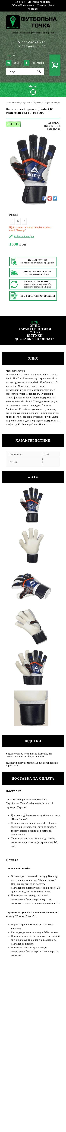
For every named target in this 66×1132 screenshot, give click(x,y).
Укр (9, 55)
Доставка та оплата (39, 2)
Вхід (12, 63)
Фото (35, 332)
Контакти (33, 8)
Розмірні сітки (45, 5)
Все (34, 322)
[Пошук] (25, 71)
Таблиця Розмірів (24, 236)
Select (45, 454)
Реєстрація (34, 63)
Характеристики (34, 329)
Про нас (20, 2)
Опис (35, 325)
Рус (15, 55)
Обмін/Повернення (23, 5)
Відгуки (35, 335)
